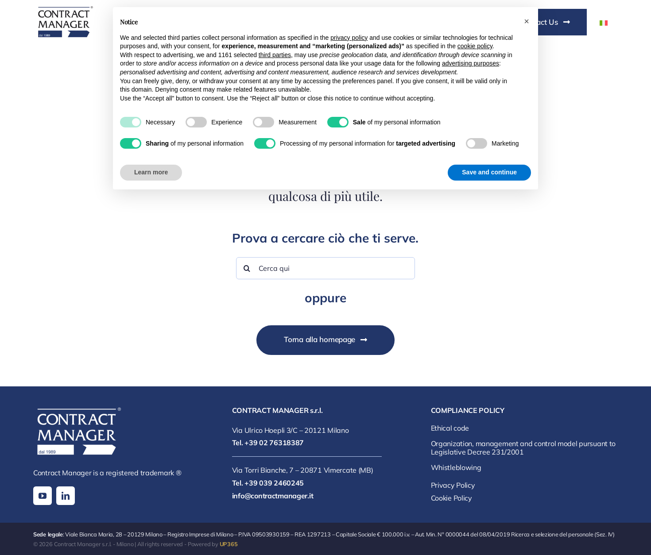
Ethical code (450, 428)
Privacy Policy (453, 485)
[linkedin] (65, 495)
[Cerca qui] (325, 268)
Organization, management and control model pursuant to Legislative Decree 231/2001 (523, 447)
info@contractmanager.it (272, 495)
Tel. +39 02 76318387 (268, 442)
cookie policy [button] (474, 46)
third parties (275, 54)
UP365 (229, 543)
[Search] (247, 268)
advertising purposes (470, 63)
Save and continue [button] (489, 172)
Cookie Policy (451, 497)
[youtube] (42, 495)
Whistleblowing (456, 467)
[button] (526, 21)
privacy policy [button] (349, 37)
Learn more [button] (151, 172)
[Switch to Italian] (603, 22)
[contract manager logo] (64, 8)
